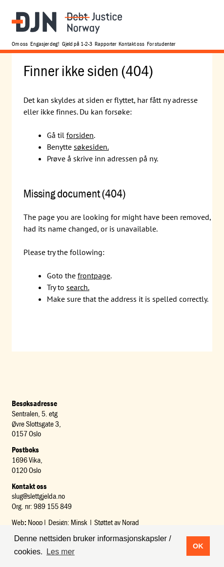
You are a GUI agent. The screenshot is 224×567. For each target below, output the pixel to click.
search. (77, 287)
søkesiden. (91, 147)
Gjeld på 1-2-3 (77, 43)
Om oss (20, 43)
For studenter (161, 43)
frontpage (94, 275)
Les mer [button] (60, 551)
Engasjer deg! (45, 43)
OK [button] (198, 546)
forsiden (80, 135)
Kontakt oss (131, 43)
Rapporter (105, 43)
